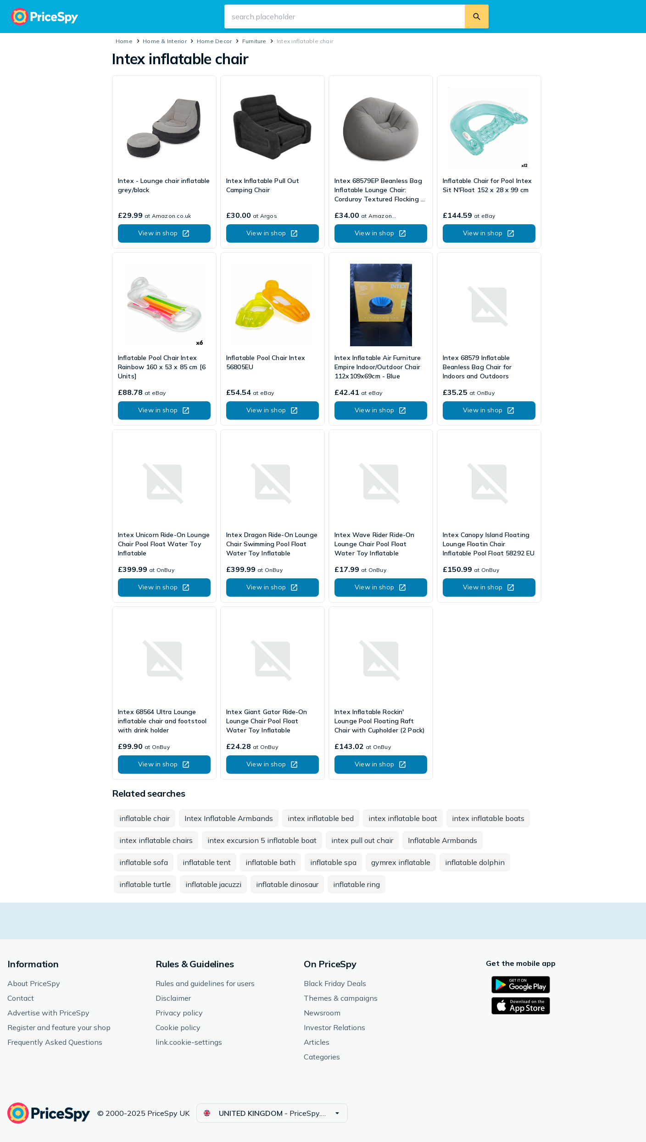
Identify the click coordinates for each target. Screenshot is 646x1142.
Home (124, 41)
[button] (164, 233)
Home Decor (214, 41)
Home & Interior (165, 41)
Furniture (254, 41)
